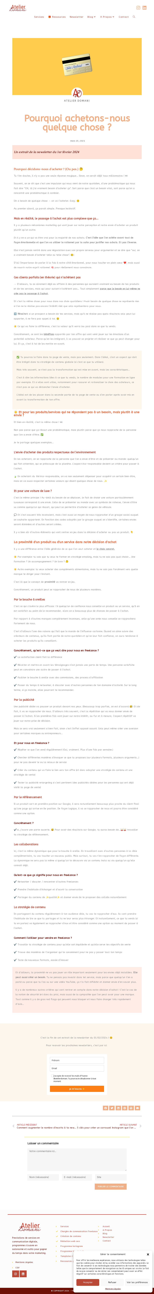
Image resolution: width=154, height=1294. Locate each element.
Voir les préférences (137, 1282)
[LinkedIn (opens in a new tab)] (144, 8)
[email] (77, 1068)
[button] (147, 1254)
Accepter (88, 1282)
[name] (77, 1060)
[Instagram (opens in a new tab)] (138, 8)
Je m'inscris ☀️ (77, 1088)
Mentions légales (113, 1289)
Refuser (112, 1282)
